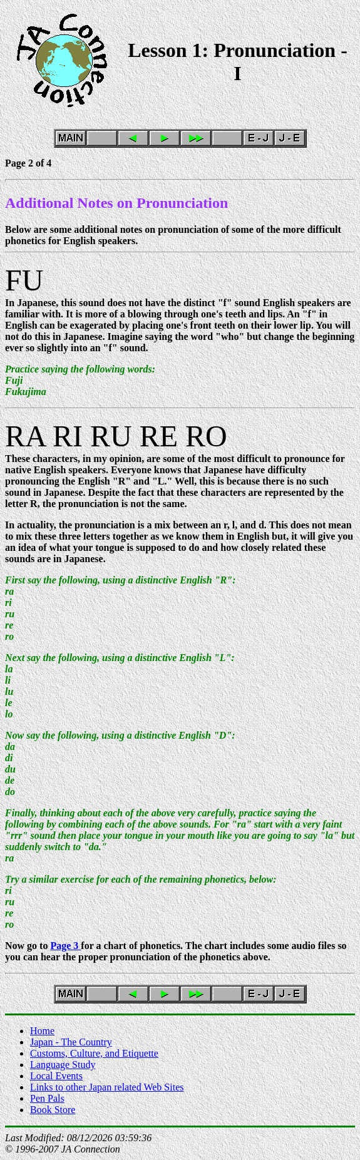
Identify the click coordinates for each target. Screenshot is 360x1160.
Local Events (56, 1075)
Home (42, 1030)
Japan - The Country (71, 1042)
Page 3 (65, 945)
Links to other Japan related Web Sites (106, 1087)
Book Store (52, 1109)
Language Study (62, 1064)
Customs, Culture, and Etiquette (94, 1053)
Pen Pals (47, 1098)
